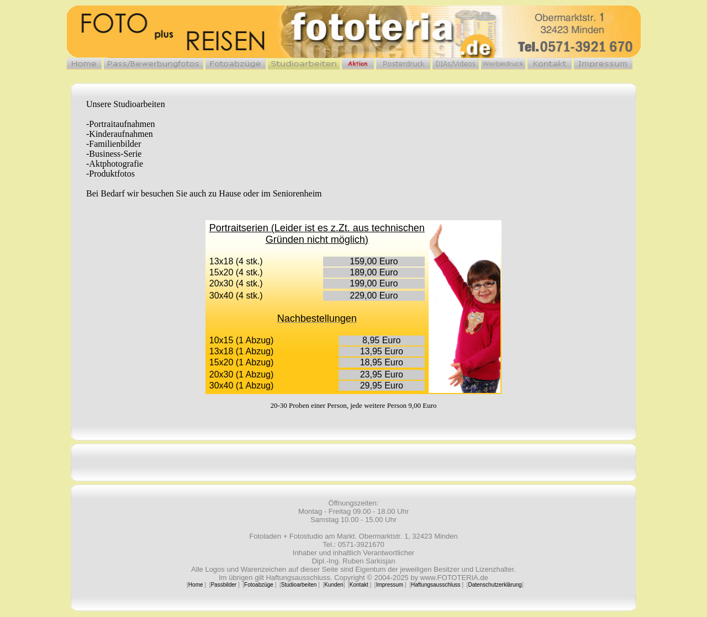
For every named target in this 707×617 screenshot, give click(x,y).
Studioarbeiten (299, 585)
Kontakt (359, 585)
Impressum (389, 585)
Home (195, 585)
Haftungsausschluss (436, 585)
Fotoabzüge (258, 585)
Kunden (333, 585)
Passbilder (223, 585)
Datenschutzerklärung (494, 585)
